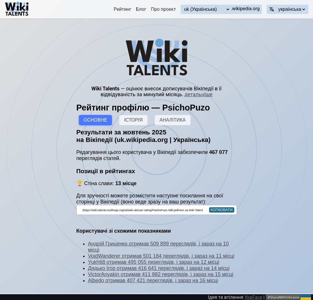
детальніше (198, 94)
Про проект (163, 9)
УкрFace (253, 297)
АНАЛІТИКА (173, 119)
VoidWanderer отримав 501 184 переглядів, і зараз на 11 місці (161, 256)
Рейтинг (123, 9)
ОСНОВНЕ (95, 119)
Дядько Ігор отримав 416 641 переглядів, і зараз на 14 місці (159, 268)
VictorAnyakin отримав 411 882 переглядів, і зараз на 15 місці (160, 274)
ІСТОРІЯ (133, 119)
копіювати (222, 210)
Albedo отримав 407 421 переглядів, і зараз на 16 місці (153, 280)
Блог (141, 9)
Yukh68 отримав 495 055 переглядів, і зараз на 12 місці (153, 262)
